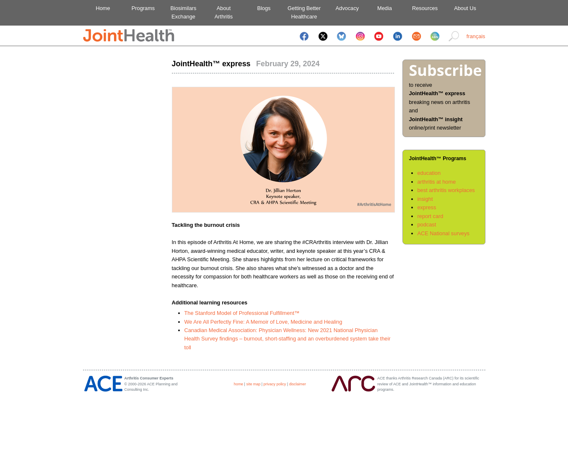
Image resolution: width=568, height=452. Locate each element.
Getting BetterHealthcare (304, 12)
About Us (465, 8)
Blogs (263, 8)
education (429, 173)
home (238, 384)
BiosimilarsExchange (184, 12)
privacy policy (275, 384)
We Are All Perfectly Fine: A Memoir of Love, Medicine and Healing (263, 322)
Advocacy (344, 8)
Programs (143, 8)
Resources (425, 8)
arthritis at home (437, 182)
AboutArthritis (224, 12)
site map (253, 384)
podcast (427, 224)
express (427, 207)
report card (431, 216)
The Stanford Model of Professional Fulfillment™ (242, 313)
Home (103, 8)
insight (425, 199)
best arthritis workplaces (446, 190)
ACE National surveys (443, 233)
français (476, 36)
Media (384, 8)
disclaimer (297, 384)
